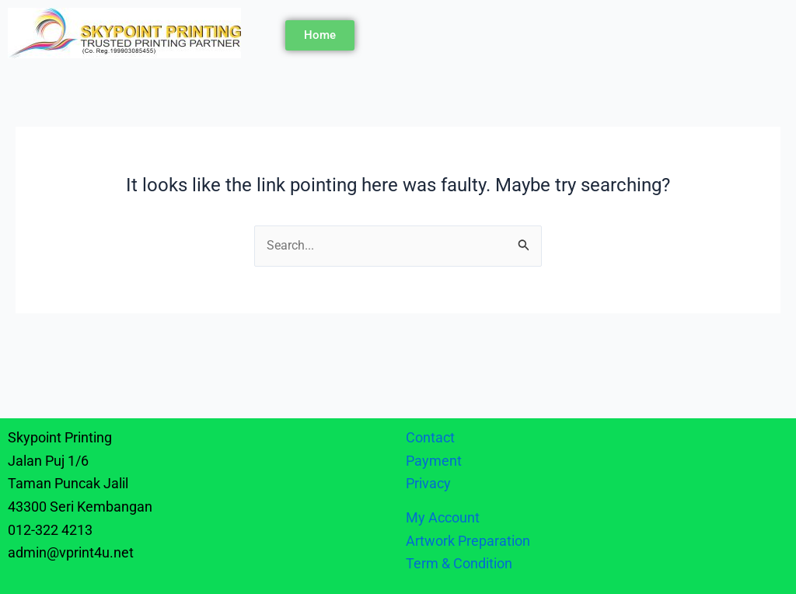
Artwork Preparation (468, 541)
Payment (434, 460)
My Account (443, 517)
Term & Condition (459, 563)
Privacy (430, 483)
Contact (430, 437)
